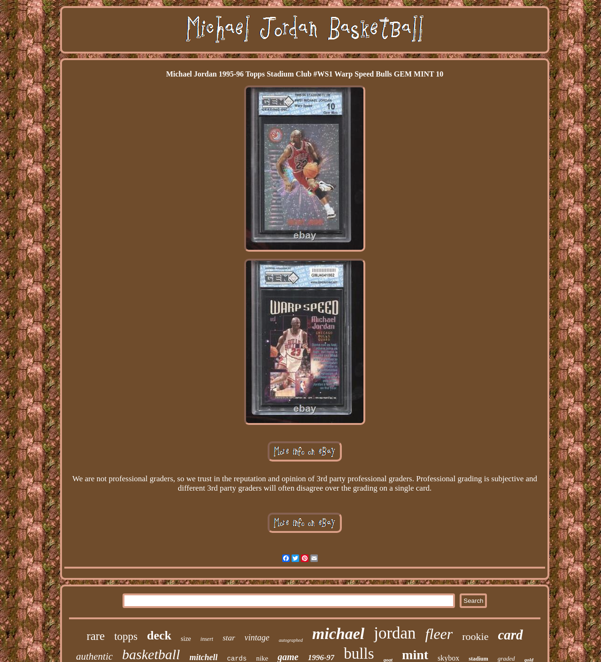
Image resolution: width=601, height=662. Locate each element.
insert (206, 639)
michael (338, 633)
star (229, 637)
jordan (395, 633)
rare (95, 636)
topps (126, 636)
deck (159, 635)
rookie (475, 636)
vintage (257, 637)
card (510, 634)
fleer (439, 633)
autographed (291, 640)
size (186, 638)
